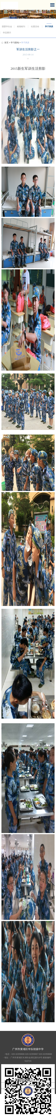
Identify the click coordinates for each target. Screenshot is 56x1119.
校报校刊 (21, 26)
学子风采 (49, 26)
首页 (6, 42)
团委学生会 (7, 26)
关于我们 (13, 1085)
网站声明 (32, 1085)
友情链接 (42, 1085)
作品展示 (7, 32)
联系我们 (23, 1085)
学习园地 (15, 42)
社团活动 (35, 26)
